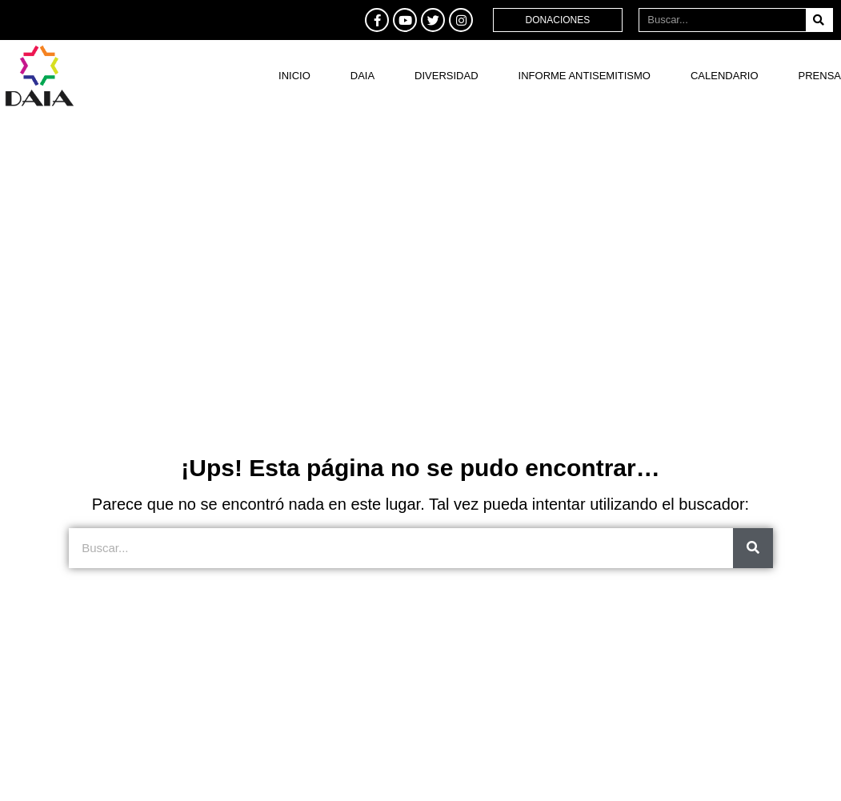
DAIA (362, 76)
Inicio (294, 76)
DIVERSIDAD (446, 76)
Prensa (820, 76)
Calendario (725, 76)
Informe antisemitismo (585, 76)
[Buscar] (819, 20)
